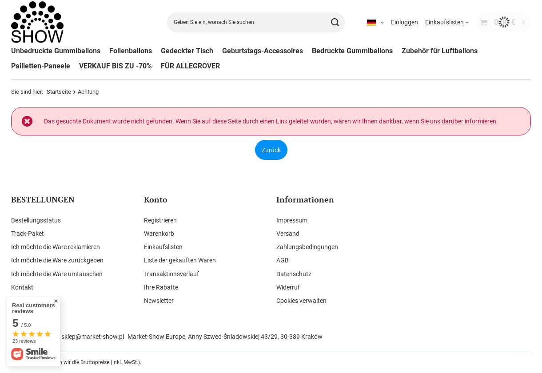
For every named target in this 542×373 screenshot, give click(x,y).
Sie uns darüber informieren (458, 121)
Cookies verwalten (301, 300)
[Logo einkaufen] (37, 22)
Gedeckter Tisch (187, 51)
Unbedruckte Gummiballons (55, 51)
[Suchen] (335, 22)
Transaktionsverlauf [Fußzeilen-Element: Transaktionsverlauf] (171, 274)
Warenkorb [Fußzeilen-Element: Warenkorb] (159, 233)
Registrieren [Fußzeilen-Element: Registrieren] (160, 220)
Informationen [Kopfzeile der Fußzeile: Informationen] (305, 199)
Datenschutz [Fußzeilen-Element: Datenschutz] (293, 274)
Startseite (59, 91)
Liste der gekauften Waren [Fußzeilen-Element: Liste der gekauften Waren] (180, 260)
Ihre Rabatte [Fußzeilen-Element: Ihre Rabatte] (161, 287)
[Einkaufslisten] (447, 22)
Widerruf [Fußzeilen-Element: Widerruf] (288, 287)
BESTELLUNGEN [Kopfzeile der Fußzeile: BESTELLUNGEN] (43, 199)
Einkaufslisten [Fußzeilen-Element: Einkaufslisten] (163, 246)
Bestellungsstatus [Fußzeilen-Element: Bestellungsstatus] (36, 220)
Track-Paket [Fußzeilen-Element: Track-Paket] (27, 233)
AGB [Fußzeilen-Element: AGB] (282, 260)
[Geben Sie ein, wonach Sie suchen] (256, 22)
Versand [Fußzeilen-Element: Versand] (287, 233)
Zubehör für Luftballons (440, 51)
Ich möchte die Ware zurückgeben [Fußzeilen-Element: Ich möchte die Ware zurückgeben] (57, 260)
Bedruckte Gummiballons (352, 51)
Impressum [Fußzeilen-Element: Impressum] (291, 220)
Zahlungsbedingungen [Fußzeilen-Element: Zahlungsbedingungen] (307, 246)
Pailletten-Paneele (40, 66)
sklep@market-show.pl (92, 336)
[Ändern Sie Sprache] (375, 22)
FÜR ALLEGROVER (190, 66)
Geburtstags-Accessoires (262, 51)
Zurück (271, 149)
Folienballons (130, 51)
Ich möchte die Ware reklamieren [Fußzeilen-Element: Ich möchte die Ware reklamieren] (55, 246)
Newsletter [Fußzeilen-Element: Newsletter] (159, 300)
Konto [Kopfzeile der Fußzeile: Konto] (155, 199)
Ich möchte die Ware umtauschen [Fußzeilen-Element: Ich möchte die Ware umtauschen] (57, 274)
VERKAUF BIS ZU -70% (115, 66)
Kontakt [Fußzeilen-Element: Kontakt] (22, 287)
